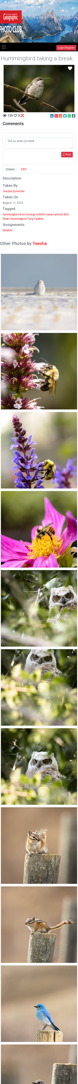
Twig (30, 218)
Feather (39, 218)
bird (22, 214)
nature (50, 214)
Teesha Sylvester (14, 191)
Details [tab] (10, 169)
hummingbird (11, 214)
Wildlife (7, 230)
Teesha (39, 243)
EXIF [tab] (24, 169)
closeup (30, 214)
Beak (6, 218)
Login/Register (66, 47)
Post (67, 154)
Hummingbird (18, 218)
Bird (66, 214)
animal (59, 214)
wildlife (41, 214)
